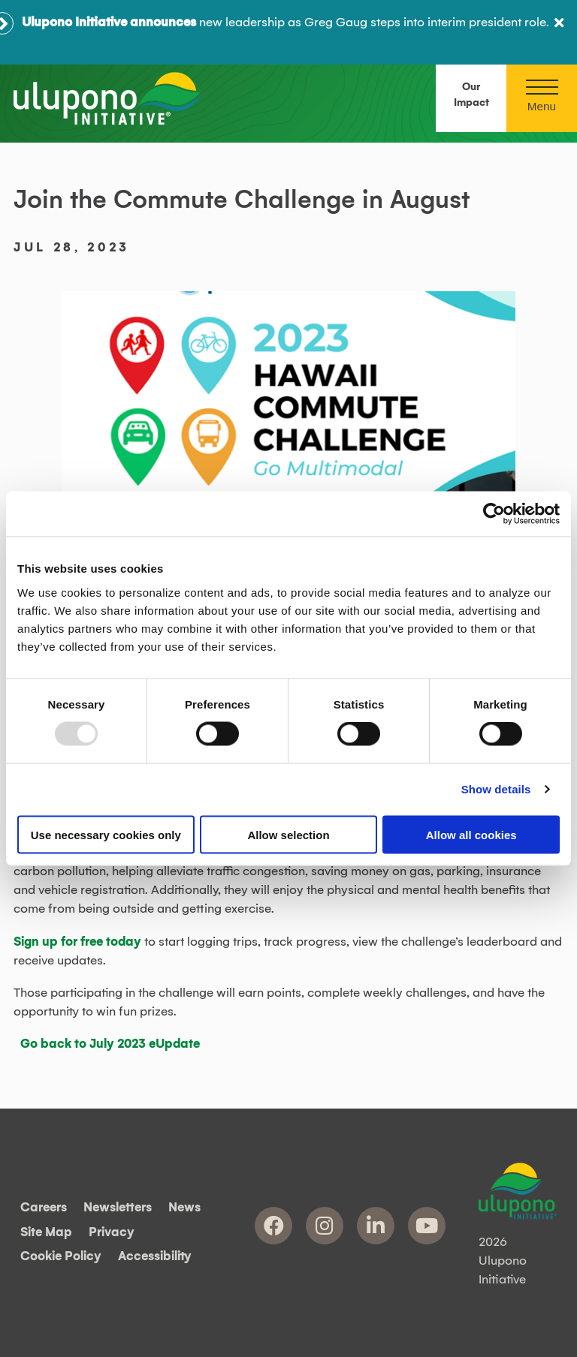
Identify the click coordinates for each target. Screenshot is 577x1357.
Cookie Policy (60, 1257)
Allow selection (288, 834)
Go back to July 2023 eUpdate (110, 1044)
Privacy (111, 1232)
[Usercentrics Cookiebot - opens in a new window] (494, 514)
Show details (496, 789)
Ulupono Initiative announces (109, 22)
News (184, 1208)
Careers (43, 1208)
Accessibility (155, 1257)
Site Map (46, 1232)
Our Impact (471, 95)
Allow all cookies (471, 834)
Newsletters (117, 1208)
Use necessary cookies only (106, 834)
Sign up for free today (77, 942)
